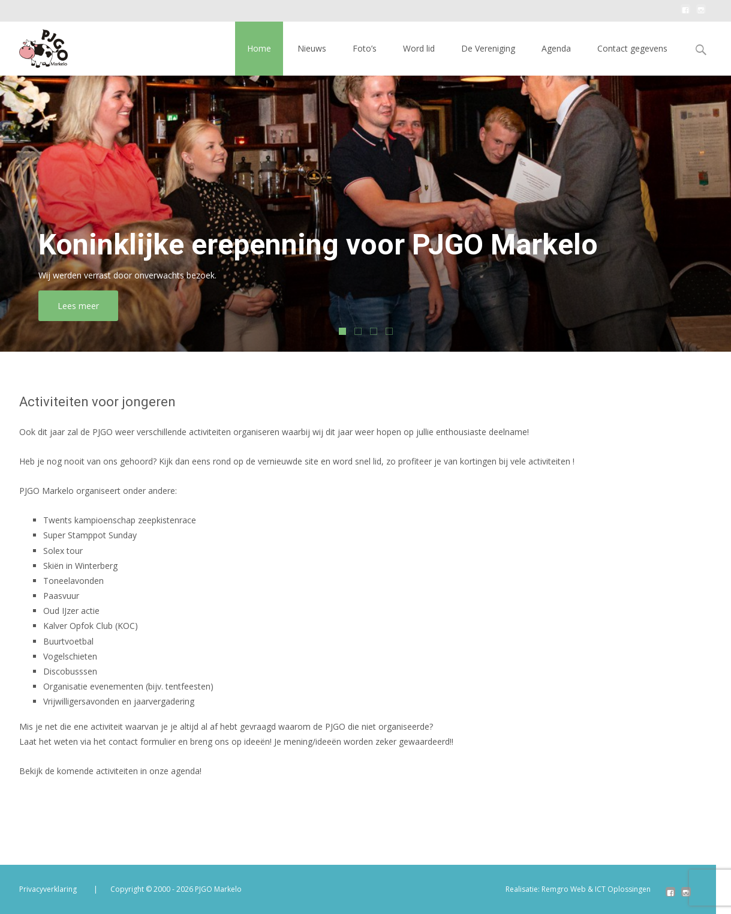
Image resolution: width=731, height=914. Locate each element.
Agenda (556, 48)
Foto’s (365, 48)
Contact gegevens (632, 48)
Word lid (419, 48)
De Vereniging (488, 48)
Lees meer (91, 305)
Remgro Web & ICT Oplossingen (596, 889)
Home (259, 48)
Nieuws (311, 48)
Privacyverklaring (48, 889)
